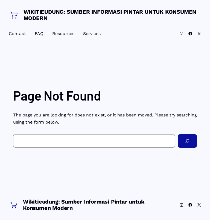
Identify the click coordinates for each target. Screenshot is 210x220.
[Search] (187, 141)
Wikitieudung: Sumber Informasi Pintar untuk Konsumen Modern (110, 14)
